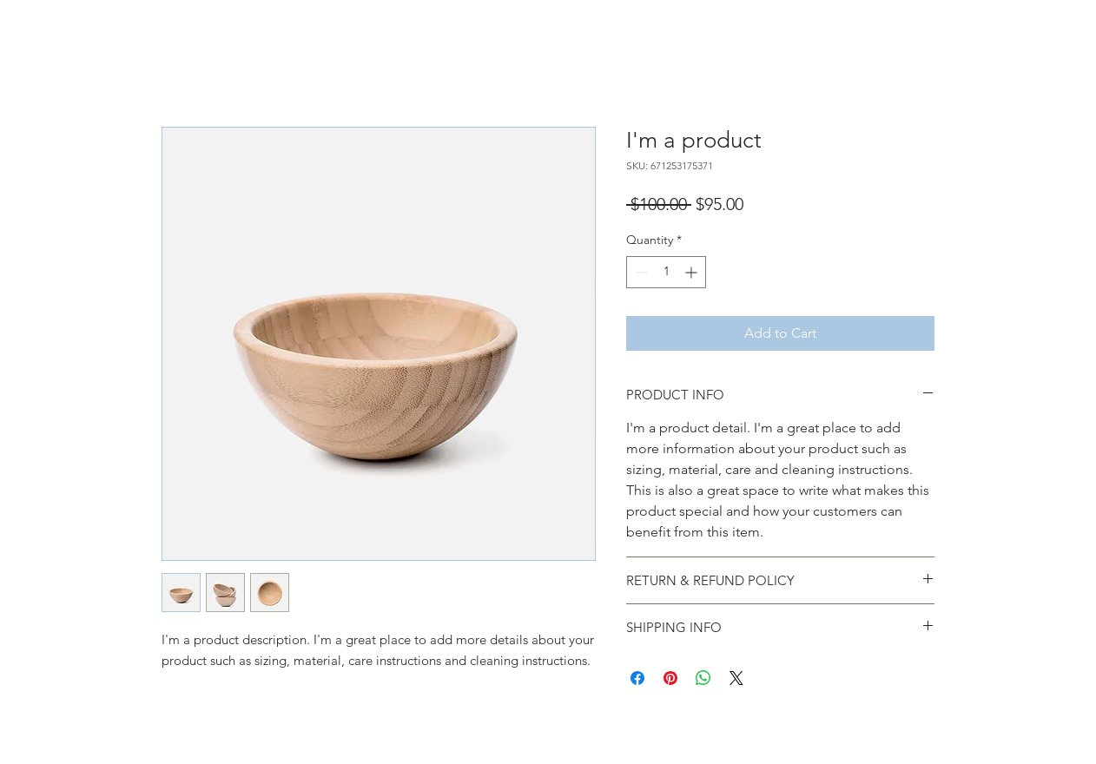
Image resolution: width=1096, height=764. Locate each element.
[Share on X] (736, 678)
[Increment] (692, 272)
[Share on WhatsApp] (703, 678)
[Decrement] (639, 272)
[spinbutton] (666, 272)
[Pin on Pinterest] (670, 678)
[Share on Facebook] (637, 678)
